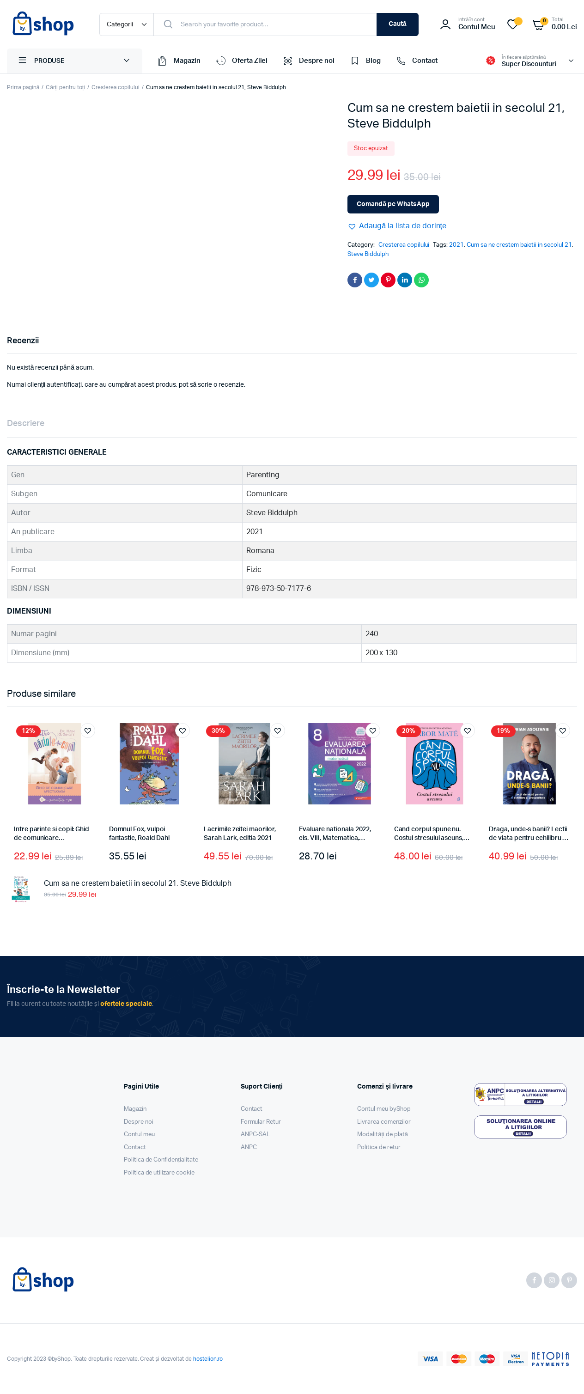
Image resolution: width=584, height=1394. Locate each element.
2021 (456, 245)
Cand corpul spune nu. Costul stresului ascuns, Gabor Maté (428, 838)
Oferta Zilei (241, 61)
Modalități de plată (382, 1135)
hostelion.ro (208, 1359)
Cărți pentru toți (65, 87)
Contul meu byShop (384, 1109)
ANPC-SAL (255, 1135)
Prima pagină (23, 87)
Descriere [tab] (25, 424)
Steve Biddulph (368, 254)
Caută (398, 24)
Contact (416, 61)
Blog (364, 61)
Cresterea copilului (115, 87)
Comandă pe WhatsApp (393, 204)
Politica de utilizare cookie (159, 1173)
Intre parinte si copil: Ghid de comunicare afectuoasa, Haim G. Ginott (53, 838)
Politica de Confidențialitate (161, 1160)
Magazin (178, 61)
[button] (396, 225)
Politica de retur (379, 1147)
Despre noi (308, 61)
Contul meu (139, 1135)
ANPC (249, 1147)
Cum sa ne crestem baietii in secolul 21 (519, 245)
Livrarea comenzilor (383, 1122)
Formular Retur (261, 1122)
